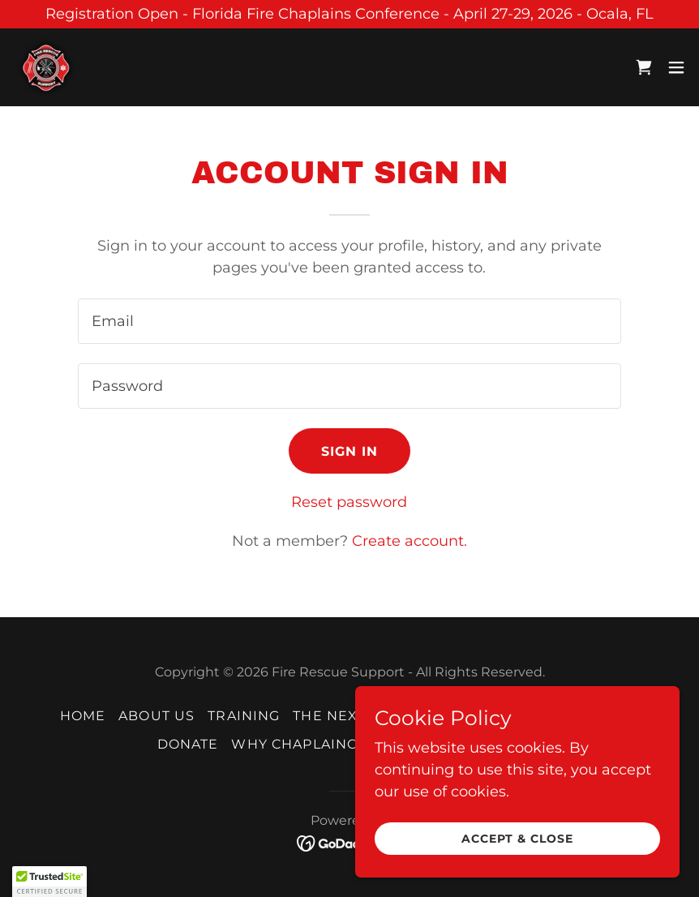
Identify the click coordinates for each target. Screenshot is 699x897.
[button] (676, 67)
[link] (45, 67)
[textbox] (349, 321)
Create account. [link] (409, 541)
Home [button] (83, 715)
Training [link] (244, 715)
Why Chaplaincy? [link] (302, 744)
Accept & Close (517, 838)
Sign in (350, 451)
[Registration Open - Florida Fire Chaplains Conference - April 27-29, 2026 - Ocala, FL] (349, 14)
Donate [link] (188, 744)
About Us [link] (156, 715)
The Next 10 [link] (339, 715)
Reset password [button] (349, 502)
